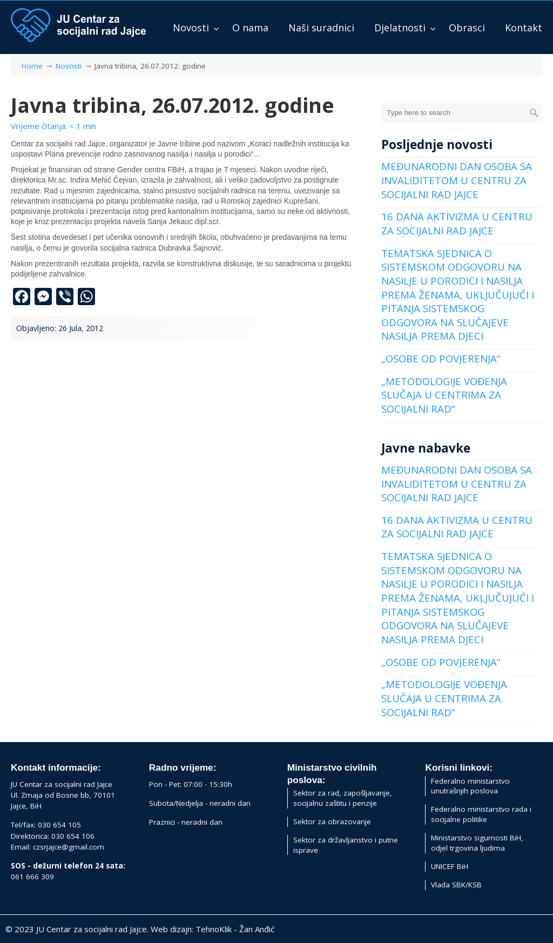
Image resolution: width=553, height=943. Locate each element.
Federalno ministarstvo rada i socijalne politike (481, 814)
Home (32, 66)
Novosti (69, 66)
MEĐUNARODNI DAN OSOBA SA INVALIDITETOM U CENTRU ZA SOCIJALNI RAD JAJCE (456, 179)
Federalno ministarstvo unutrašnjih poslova (470, 786)
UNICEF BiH (449, 866)
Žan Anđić (256, 929)
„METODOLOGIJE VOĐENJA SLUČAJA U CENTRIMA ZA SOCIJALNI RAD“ (444, 394)
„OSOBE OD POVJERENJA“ (440, 358)
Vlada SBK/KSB (456, 885)
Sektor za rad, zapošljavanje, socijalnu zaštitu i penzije (342, 798)
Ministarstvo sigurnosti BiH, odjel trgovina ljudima (477, 843)
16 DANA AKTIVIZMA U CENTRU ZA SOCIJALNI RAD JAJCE (456, 223)
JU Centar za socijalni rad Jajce (78, 25)
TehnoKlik (213, 929)
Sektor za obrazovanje (332, 821)
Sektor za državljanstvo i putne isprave (345, 845)
